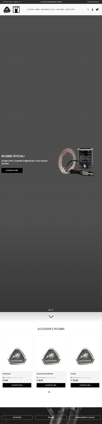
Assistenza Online (93, 2)
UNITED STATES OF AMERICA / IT (12, 2)
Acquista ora (12, 170)
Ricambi (51, 417)
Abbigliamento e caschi (85, 417)
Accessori (17, 417)
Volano (73, 374)
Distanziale (7, 374)
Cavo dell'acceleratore (45, 374)
